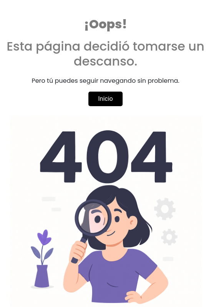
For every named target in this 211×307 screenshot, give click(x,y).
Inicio (105, 98)
